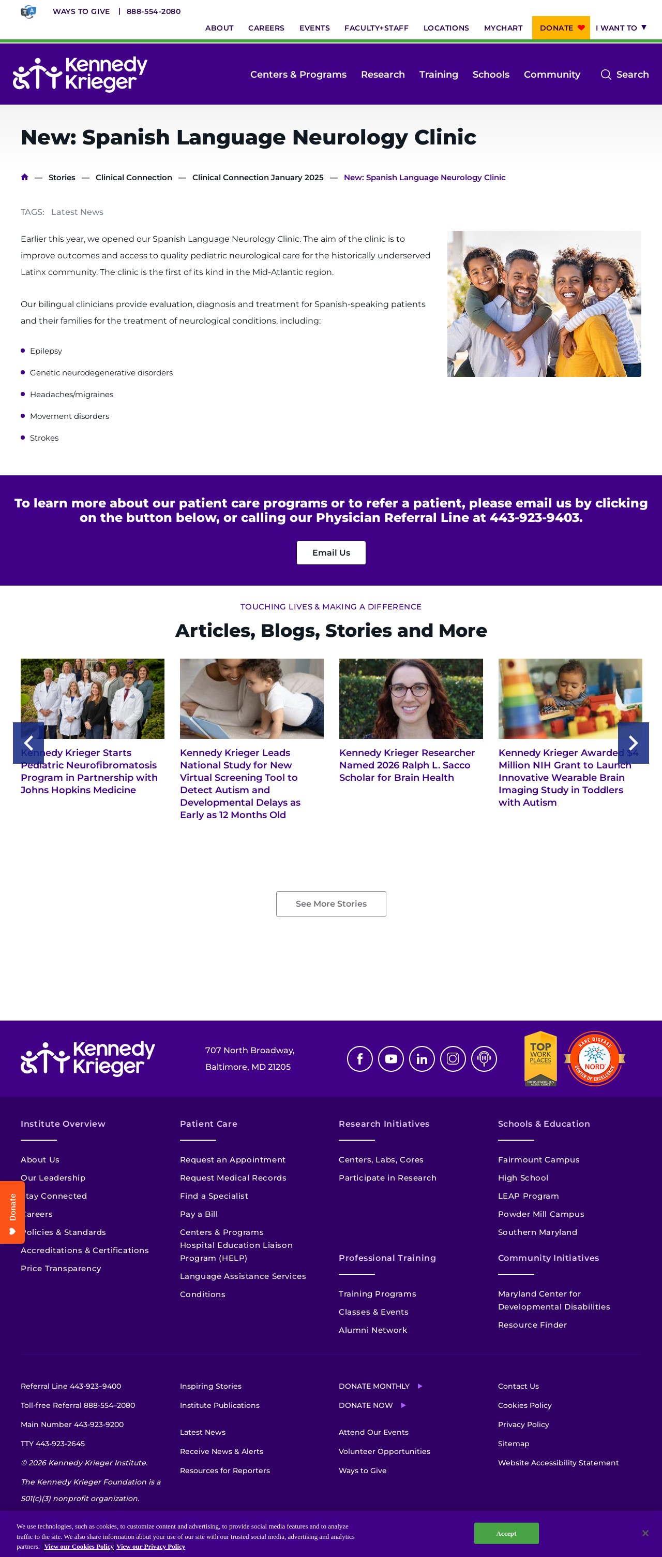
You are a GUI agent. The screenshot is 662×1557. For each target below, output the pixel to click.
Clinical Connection (134, 177)
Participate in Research (388, 1178)
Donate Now (366, 1405)
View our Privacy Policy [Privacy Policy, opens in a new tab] (150, 1546)
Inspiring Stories (211, 1386)
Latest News (202, 1432)
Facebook (360, 1059)
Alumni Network (373, 1330)
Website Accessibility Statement (558, 1462)
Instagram (453, 1059)
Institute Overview (63, 1124)
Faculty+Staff (376, 28)
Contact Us (518, 1386)
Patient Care (209, 1124)
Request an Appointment (233, 1160)
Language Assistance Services (243, 1276)
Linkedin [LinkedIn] (422, 1059)
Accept (506, 1533)
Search (632, 74)
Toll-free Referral (78, 1405)
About (219, 28)
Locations (447, 28)
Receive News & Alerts (221, 1451)
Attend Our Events (374, 1432)
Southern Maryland (538, 1232)
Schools (491, 74)
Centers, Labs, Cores (381, 1160)
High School (523, 1178)
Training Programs (377, 1294)
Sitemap (514, 1443)
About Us (40, 1160)
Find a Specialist (214, 1196)
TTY (53, 1443)
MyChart (503, 28)
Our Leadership (53, 1178)
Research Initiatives (384, 1124)
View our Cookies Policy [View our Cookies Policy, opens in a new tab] (79, 1546)
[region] (331, 1534)
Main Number (72, 1424)
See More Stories (331, 904)
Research (383, 74)
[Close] (645, 1533)
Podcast (484, 1059)
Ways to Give (81, 11)
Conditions (203, 1294)
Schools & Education (544, 1124)
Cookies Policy (525, 1405)
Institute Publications (220, 1405)
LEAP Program (529, 1196)
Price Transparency (61, 1268)
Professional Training (387, 1258)
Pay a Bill (199, 1214)
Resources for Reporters (225, 1470)
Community (552, 74)
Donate (557, 28)
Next (633, 743)
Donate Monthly (374, 1386)
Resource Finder (532, 1325)
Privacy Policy (523, 1424)
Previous (28, 743)
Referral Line (71, 1386)
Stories (62, 177)
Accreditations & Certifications (85, 1250)
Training (438, 74)
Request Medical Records (233, 1178)
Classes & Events (374, 1312)
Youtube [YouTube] (391, 1059)
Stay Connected (54, 1196)
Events (314, 28)
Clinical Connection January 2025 (258, 177)
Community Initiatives (548, 1258)
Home (24, 177)
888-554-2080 (154, 11)
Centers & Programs (298, 74)
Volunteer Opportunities (384, 1451)
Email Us (331, 553)
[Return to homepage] (80, 74)
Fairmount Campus (539, 1160)
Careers (266, 28)
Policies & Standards (64, 1232)
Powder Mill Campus (541, 1214)
